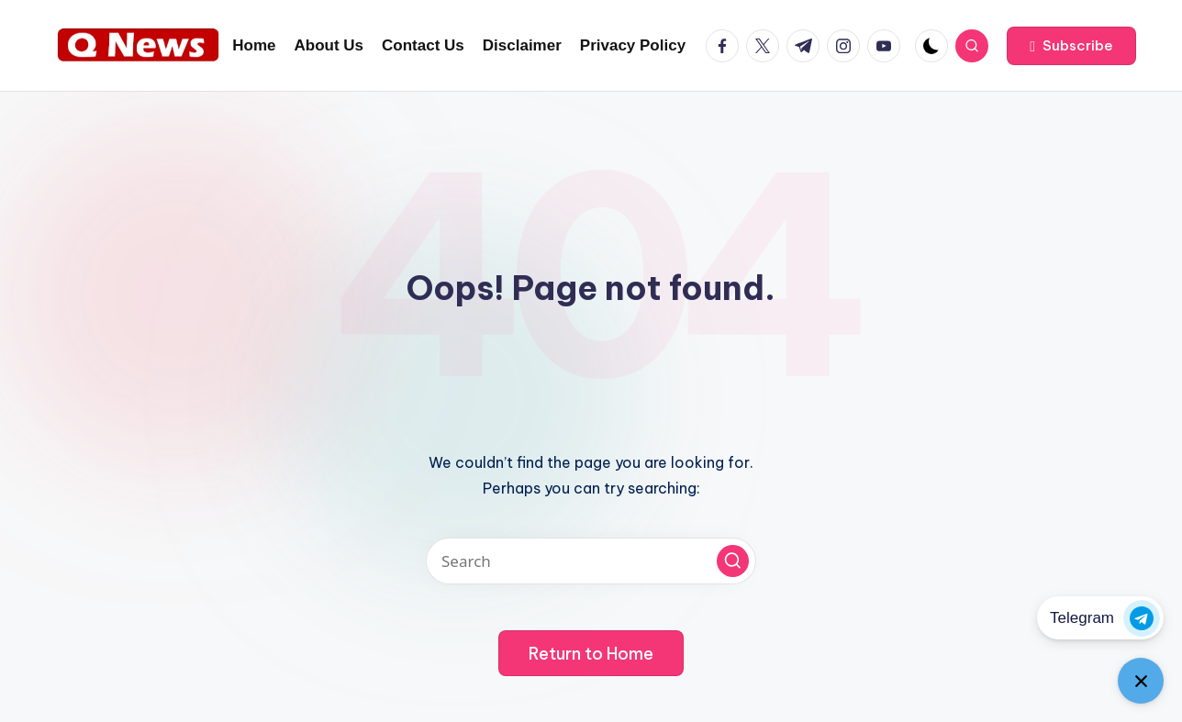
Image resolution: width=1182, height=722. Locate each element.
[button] (1071, 46)
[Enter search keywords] (591, 561)
